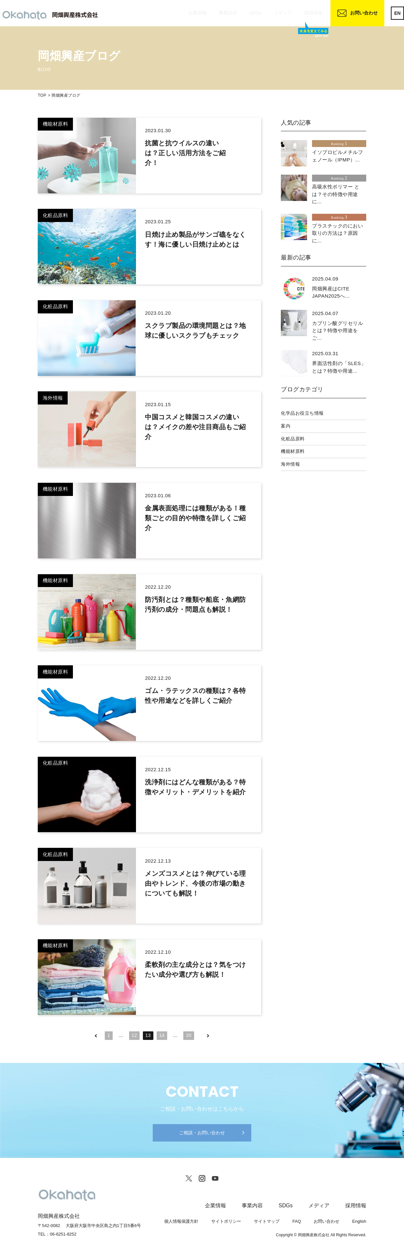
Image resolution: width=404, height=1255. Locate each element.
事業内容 (228, 12)
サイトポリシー (226, 1221)
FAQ (296, 1221)
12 (134, 1035)
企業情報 (197, 12)
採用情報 (313, 12)
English (359, 1221)
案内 (285, 426)
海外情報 (290, 464)
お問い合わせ (364, 12)
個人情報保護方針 (181, 1221)
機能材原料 (293, 451)
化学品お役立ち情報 (302, 413)
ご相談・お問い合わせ (202, 1132)
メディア (283, 12)
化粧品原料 (293, 438)
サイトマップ (267, 1221)
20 (188, 1035)
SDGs (255, 12)
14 (162, 1035)
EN (397, 13)
